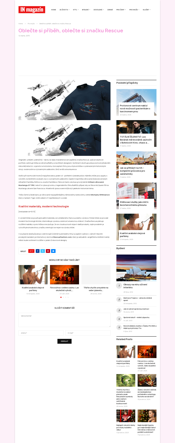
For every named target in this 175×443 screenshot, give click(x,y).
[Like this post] (32, 251)
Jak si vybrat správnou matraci (136, 309)
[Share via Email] (53, 251)
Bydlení (85, 10)
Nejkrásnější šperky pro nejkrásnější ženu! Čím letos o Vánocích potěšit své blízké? (147, 428)
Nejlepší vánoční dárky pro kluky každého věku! (125, 427)
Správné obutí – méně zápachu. (136, 317)
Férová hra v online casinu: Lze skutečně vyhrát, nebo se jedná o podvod (147, 364)
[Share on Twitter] (42, 251)
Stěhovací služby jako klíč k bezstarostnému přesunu (134, 203)
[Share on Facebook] (38, 251)
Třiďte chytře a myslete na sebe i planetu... (96, 289)
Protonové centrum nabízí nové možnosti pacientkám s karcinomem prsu (135, 108)
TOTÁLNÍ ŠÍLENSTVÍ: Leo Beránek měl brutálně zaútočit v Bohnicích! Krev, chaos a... (136, 139)
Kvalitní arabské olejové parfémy (33, 289)
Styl (75, 10)
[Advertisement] (87, 54)
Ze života (64, 10)
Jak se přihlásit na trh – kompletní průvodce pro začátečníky (132, 170)
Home (53, 10)
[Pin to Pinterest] (48, 251)
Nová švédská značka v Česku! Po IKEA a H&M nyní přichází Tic (139, 327)
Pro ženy (120, 10)
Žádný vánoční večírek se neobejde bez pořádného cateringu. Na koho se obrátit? (147, 393)
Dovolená (98, 10)
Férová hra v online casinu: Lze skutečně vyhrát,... (64, 289)
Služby (146, 10)
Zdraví (110, 10)
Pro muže (133, 10)
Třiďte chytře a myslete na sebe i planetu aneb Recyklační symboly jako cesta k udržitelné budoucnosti (124, 397)
